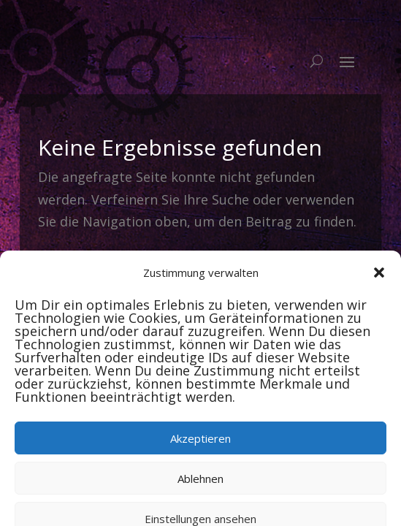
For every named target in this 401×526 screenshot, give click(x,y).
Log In (323, 287)
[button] (379, 310)
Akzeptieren (200, 476)
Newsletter (75, 287)
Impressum (254, 287)
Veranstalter (165, 287)
